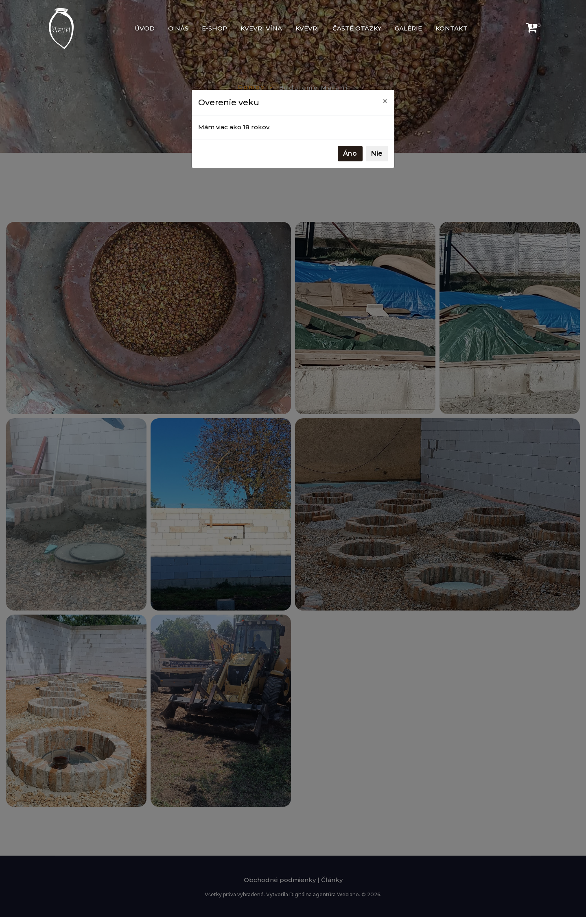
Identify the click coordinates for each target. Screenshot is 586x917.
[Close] (385, 101)
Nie (377, 153)
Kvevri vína (261, 28)
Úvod (145, 28)
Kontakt (451, 28)
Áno (350, 153)
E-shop (214, 28)
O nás (178, 28)
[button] (531, 29)
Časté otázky (356, 28)
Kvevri (307, 28)
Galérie (408, 28)
